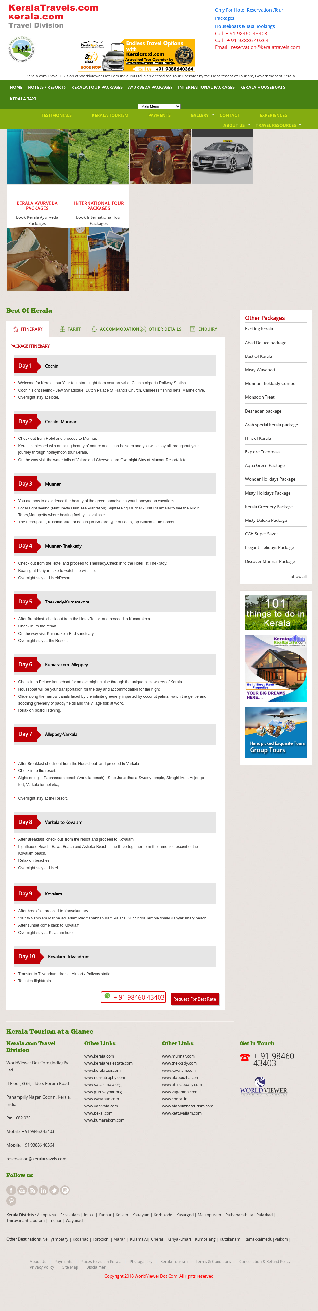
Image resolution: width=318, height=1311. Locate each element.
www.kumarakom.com (104, 1120)
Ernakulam (70, 1214)
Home (16, 87)
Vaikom (281, 1239)
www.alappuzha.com (180, 1077)
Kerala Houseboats (262, 87)
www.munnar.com (178, 1056)
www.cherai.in (174, 1098)
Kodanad (81, 1239)
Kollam (122, 1214)
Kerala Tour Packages (97, 87)
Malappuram (209, 1214)
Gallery (200, 115)
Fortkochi (101, 1239)
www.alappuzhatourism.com (187, 1105)
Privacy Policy (42, 1267)
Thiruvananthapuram (25, 1220)
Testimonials (56, 115)
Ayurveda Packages (150, 87)
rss (33, 1190)
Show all (299, 576)
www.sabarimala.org (103, 1084)
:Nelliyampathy (54, 1239)
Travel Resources (276, 125)
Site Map (70, 1267)
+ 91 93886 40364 (248, 40)
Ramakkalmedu (258, 1239)
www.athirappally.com (182, 1084)
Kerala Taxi (23, 99)
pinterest (11, 1201)
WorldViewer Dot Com (156, 1276)
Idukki (89, 1214)
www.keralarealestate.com (108, 1063)
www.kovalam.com (179, 1070)
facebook (11, 1190)
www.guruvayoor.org (103, 1091)
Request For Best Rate (194, 999)
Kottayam (141, 1214)
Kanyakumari (179, 1239)
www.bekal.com (98, 1113)
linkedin (43, 1190)
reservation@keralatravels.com (36, 1159)
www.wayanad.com (101, 1098)
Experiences (273, 115)
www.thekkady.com (179, 1063)
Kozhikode (163, 1214)
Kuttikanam (229, 1239)
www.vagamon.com (179, 1091)
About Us (234, 125)
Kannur (105, 1214)
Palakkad (264, 1214)
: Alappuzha (45, 1214)
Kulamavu (139, 1239)
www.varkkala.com (101, 1105)
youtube (22, 1190)
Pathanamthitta (239, 1214)
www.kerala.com (99, 1056)
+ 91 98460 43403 (246, 33)
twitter (54, 1190)
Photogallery (141, 1261)
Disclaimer (96, 1267)
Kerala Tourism (110, 115)
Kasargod (184, 1214)
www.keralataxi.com (102, 1070)
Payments (159, 115)
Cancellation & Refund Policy (264, 1261)
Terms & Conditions (213, 1261)
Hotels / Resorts (47, 87)
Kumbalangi (205, 1239)
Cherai (157, 1239)
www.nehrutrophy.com (104, 1077)
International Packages (206, 87)
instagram (65, 1190)
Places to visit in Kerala (101, 1261)
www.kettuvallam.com (182, 1113)
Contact (230, 115)
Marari (119, 1239)
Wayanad (74, 1220)
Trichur (55, 1220)
